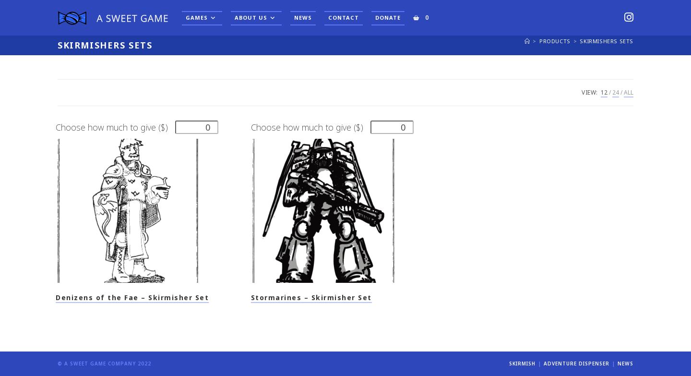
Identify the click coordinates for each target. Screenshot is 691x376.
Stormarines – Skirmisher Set (311, 297)
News (625, 363)
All (628, 92)
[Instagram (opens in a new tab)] (628, 17)
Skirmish (522, 363)
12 (604, 92)
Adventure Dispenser (576, 363)
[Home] (527, 41)
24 (615, 92)
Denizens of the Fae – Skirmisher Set (132, 297)
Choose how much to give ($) (112, 127)
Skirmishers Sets (606, 41)
